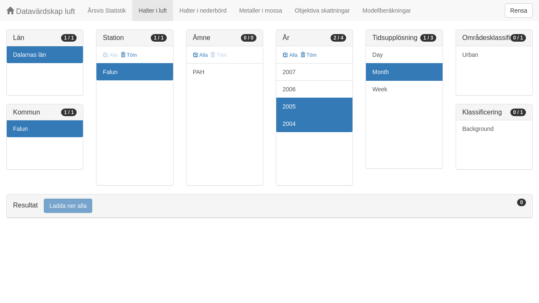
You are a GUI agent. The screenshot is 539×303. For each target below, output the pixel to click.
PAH (199, 72)
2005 (289, 106)
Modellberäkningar (387, 10)
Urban (470, 54)
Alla (200, 55)
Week (379, 89)
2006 (289, 89)
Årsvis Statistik (107, 10)
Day (377, 54)
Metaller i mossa (260, 10)
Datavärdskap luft (40, 11)
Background (478, 128)
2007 (289, 72)
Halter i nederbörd (203, 10)
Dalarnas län (29, 54)
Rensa (518, 10)
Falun (20, 128)
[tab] (269, 206)
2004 (289, 123)
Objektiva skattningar (322, 10)
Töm (128, 55)
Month (380, 72)
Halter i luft (153, 10)
